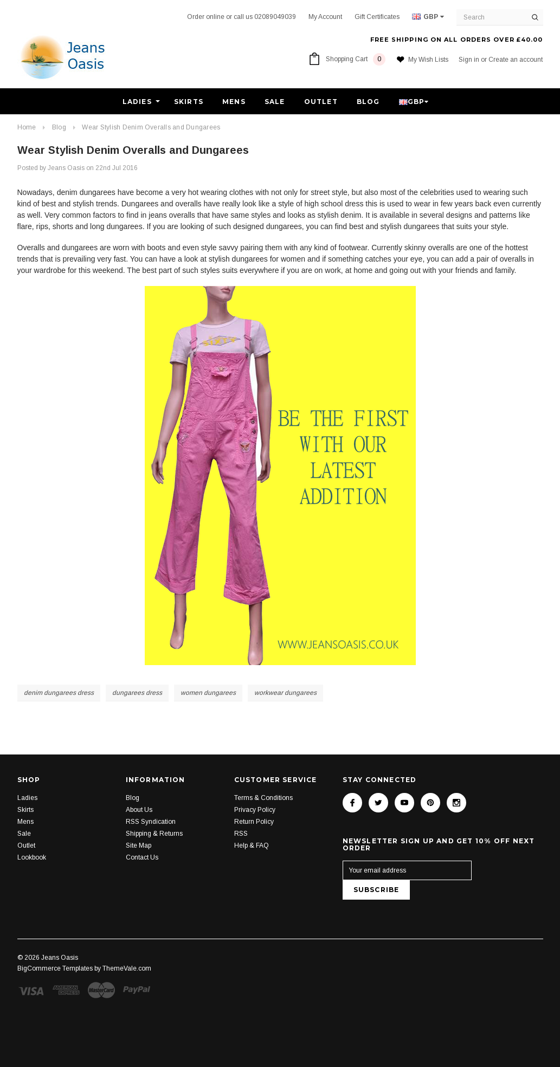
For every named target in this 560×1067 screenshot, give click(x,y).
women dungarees (208, 693)
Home (26, 127)
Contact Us (142, 857)
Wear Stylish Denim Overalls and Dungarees (151, 127)
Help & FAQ (251, 845)
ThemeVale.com (126, 968)
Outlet (321, 101)
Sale (275, 101)
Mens (234, 101)
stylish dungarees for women (257, 259)
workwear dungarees (285, 693)
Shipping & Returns (154, 833)
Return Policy (254, 821)
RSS (241, 833)
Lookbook (31, 857)
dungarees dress (137, 693)
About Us (139, 810)
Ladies (137, 101)
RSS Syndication (151, 821)
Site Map (138, 845)
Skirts (188, 101)
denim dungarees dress (59, 693)
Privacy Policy (254, 810)
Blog (368, 101)
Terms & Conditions (263, 798)
